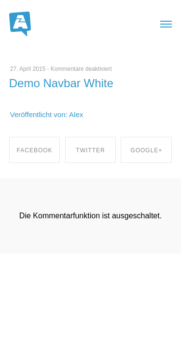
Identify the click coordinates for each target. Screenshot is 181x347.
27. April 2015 (27, 69)
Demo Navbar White (61, 83)
